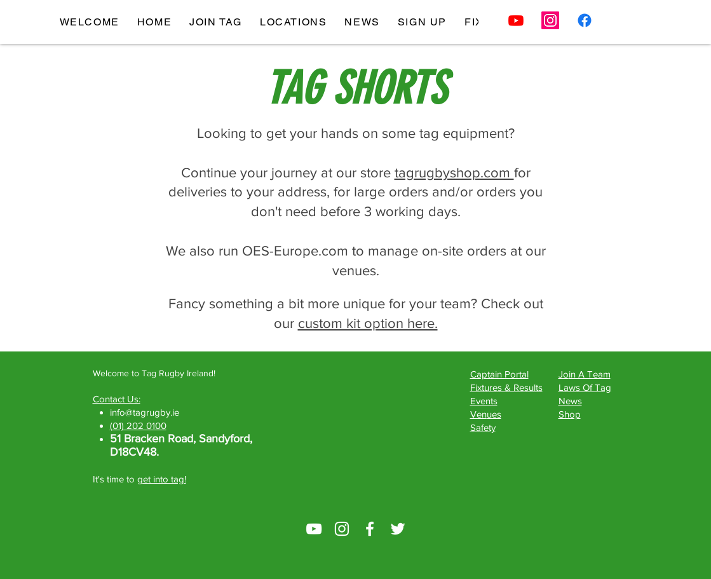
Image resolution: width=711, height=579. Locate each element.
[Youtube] (516, 20)
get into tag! (161, 478)
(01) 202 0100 (138, 425)
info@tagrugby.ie (144, 412)
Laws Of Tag (585, 387)
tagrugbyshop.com (454, 172)
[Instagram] (550, 20)
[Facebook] (584, 20)
